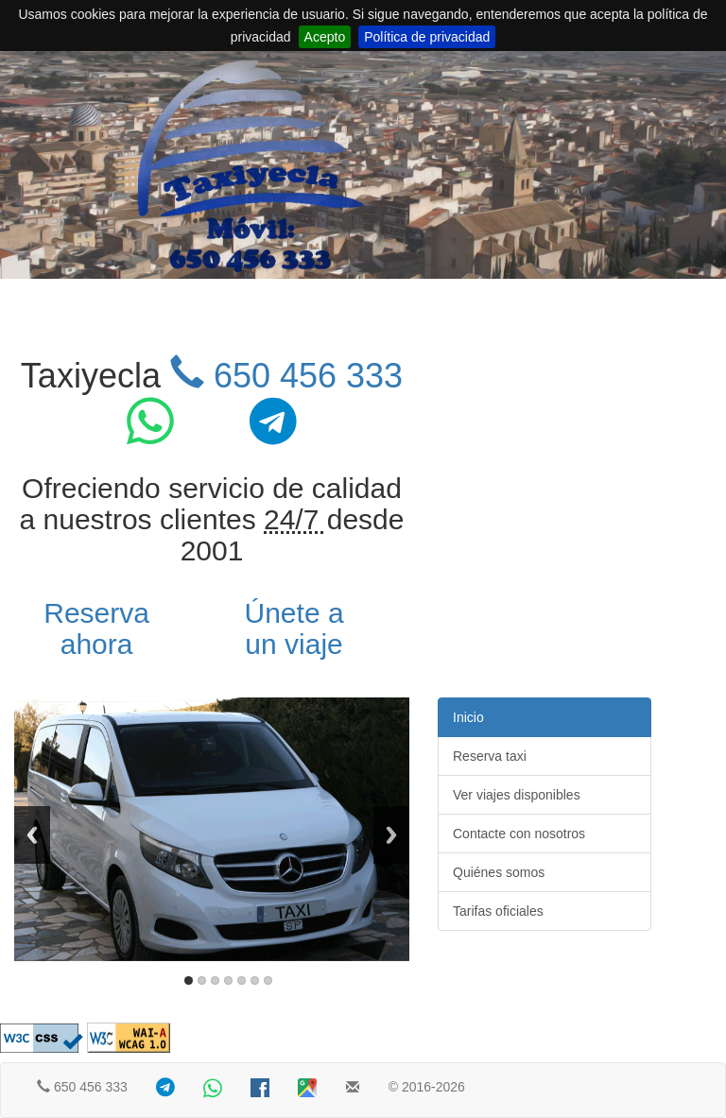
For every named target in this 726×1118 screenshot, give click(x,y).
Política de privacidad (427, 36)
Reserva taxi (490, 756)
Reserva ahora (96, 628)
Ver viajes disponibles (516, 794)
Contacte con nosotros (519, 833)
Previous (32, 835)
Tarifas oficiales (498, 911)
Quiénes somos (498, 872)
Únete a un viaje (294, 628)
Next (391, 835)
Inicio (468, 717)
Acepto (325, 36)
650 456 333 (286, 375)
